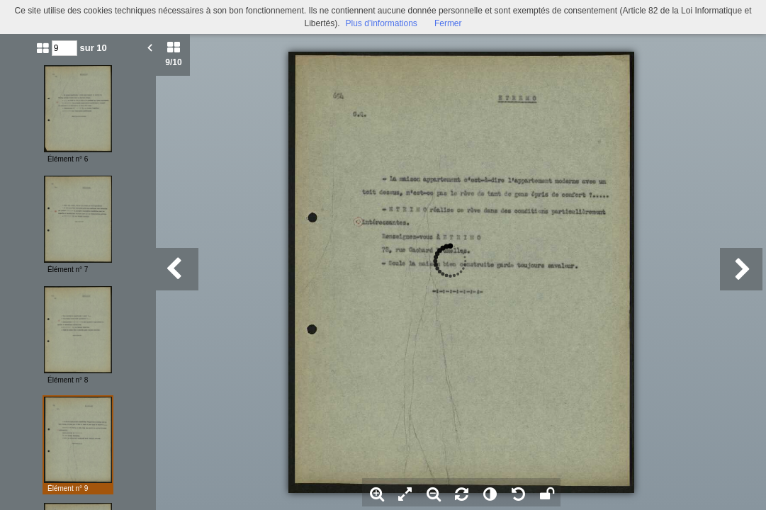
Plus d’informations (381, 23)
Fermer (448, 23)
